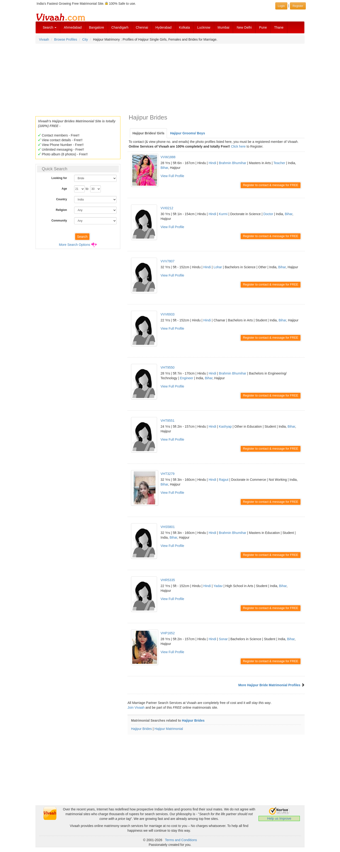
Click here (238, 146)
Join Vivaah (136, 707)
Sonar (223, 639)
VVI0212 (167, 208)
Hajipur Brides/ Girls (148, 133)
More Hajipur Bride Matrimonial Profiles (269, 685)
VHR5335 (168, 580)
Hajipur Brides (193, 720)
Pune (263, 27)
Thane (279, 27)
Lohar (217, 267)
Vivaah (44, 39)
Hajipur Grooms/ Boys (187, 133)
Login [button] (281, 6)
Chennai (142, 27)
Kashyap (225, 426)
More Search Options (74, 245)
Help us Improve (279, 818)
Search (49, 27)
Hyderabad (163, 27)
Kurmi (223, 214)
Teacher (279, 163)
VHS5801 (168, 527)
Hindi (212, 163)
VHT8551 (167, 420)
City (85, 39)
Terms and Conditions (181, 840)
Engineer (186, 378)
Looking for (59, 178)
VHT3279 (167, 474)
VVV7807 (167, 261)
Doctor (268, 214)
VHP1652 (168, 633)
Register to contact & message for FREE (270, 185)
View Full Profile (172, 176)
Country (61, 199)
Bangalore (96, 27)
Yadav (218, 586)
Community (59, 220)
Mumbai (224, 27)
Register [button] (298, 6)
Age (64, 188)
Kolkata (184, 27)
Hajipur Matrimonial (168, 729)
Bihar (164, 168)
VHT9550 (167, 367)
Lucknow (203, 27)
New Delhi (244, 27)
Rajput (223, 479)
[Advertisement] (170, 78)
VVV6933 (167, 314)
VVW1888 (168, 157)
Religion (61, 210)
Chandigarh (119, 27)
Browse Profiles (65, 39)
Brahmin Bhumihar (232, 163)
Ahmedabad (73, 27)
